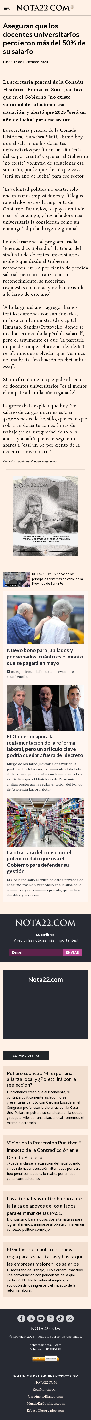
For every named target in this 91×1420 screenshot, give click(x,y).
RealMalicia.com (45, 1389)
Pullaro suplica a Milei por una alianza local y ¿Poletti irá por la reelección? (41, 1079)
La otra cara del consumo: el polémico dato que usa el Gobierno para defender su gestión (39, 862)
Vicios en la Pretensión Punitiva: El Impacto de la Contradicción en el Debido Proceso (45, 1150)
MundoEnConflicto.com (46, 1403)
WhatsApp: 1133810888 (45, 1349)
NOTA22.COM (45, 1382)
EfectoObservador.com (45, 1410)
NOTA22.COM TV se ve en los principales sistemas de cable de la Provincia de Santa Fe (57, 579)
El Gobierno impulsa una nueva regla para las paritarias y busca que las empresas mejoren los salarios (45, 1256)
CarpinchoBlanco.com (45, 1396)
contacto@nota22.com (45, 1345)
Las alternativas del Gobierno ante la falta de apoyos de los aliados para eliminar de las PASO (44, 1205)
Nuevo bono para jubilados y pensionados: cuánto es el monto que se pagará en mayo (45, 656)
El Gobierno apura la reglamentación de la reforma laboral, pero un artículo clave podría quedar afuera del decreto (45, 746)
